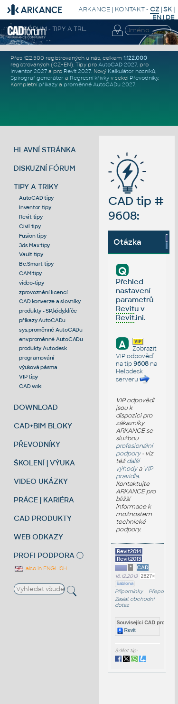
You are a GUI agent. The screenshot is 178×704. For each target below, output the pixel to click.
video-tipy (31, 282)
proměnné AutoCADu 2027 (99, 84)
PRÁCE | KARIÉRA (44, 499)
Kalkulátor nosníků (131, 71)
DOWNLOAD (36, 407)
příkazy (47, 84)
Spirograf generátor (37, 77)
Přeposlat (160, 591)
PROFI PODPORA (44, 555)
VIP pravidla (134, 472)
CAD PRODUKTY (43, 518)
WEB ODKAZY (38, 536)
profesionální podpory (134, 449)
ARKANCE (94, 9)
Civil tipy (30, 226)
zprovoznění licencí (43, 292)
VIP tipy (28, 376)
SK (167, 9)
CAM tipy (30, 273)
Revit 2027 (77, 71)
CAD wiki (30, 386)
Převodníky (144, 77)
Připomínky (129, 591)
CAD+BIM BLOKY (43, 425)
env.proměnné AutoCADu (51, 339)
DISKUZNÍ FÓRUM (44, 168)
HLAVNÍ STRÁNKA (45, 149)
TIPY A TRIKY (36, 186)
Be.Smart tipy (36, 263)
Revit (126, 630)
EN (156, 17)
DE (170, 17)
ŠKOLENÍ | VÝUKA (44, 462)
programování (36, 357)
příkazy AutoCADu (42, 320)
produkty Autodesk (43, 348)
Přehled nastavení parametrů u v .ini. (134, 300)
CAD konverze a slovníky (49, 301)
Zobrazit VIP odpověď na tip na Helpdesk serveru (136, 364)
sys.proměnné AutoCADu (51, 329)
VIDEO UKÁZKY (41, 481)
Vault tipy (31, 254)
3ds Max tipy (34, 245)
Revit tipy (31, 216)
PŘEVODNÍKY (37, 444)
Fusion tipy (32, 235)
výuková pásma (38, 367)
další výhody (128, 464)
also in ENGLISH (40, 568)
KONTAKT (130, 9)
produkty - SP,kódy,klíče (48, 310)
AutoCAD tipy (36, 198)
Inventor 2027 (28, 71)
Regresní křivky (89, 77)
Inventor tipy (35, 207)
